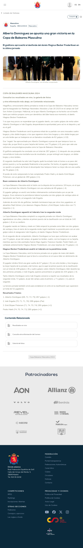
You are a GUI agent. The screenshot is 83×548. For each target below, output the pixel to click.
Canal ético (49, 468)
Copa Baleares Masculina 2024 (42, 357)
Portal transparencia (53, 461)
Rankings (11, 498)
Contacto (48, 482)
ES (76, 5)
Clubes (47, 472)
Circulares (49, 475)
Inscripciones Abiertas (16, 501)
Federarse (12, 510)
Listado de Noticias (10, 13)
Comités (48, 457)
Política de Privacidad (53, 494)
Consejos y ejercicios (16, 513)
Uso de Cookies (51, 505)
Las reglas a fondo (15, 517)
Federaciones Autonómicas (55, 464)
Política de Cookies (52, 498)
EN (79, 5)
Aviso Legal (49, 501)
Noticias (48, 479)
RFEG (10, 494)
